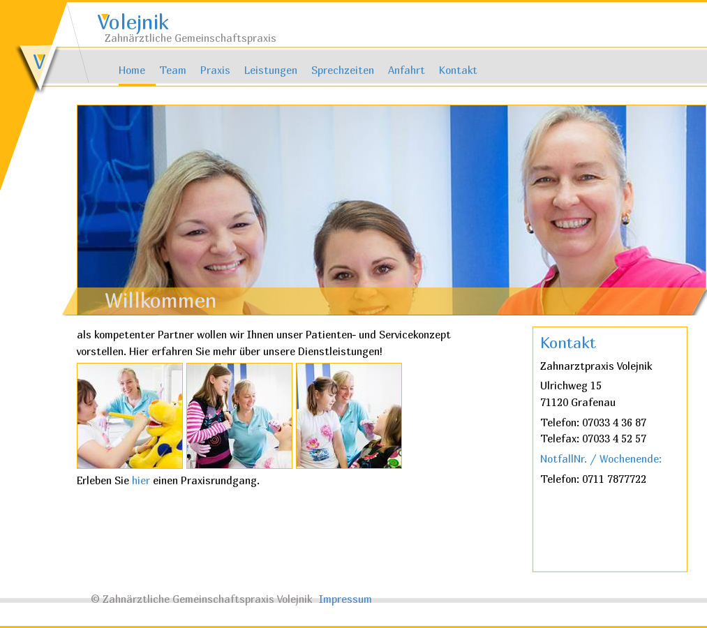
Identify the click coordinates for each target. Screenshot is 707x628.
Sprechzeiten (342, 70)
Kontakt (458, 70)
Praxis (215, 70)
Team (172, 70)
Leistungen (270, 70)
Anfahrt (406, 70)
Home (132, 70)
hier (142, 480)
